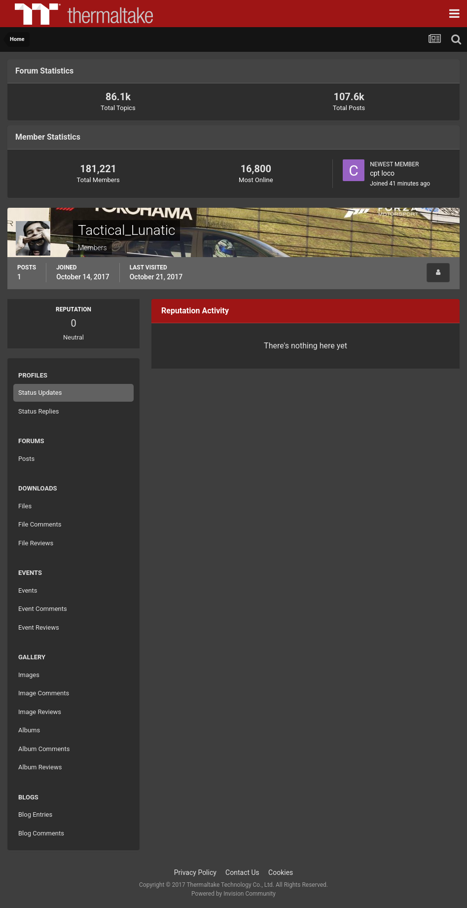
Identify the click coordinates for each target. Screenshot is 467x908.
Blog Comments (41, 833)
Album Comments (44, 749)
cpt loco (382, 173)
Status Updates (40, 392)
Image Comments (43, 693)
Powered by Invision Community (233, 893)
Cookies (280, 872)
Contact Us (242, 872)
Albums (29, 730)
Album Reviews (40, 767)
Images (28, 675)
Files (25, 506)
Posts (26, 458)
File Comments (39, 524)
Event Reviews (38, 627)
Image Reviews (39, 712)
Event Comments (42, 608)
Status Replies (38, 411)
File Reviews (35, 543)
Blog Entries (35, 814)
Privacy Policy (195, 872)
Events (27, 590)
